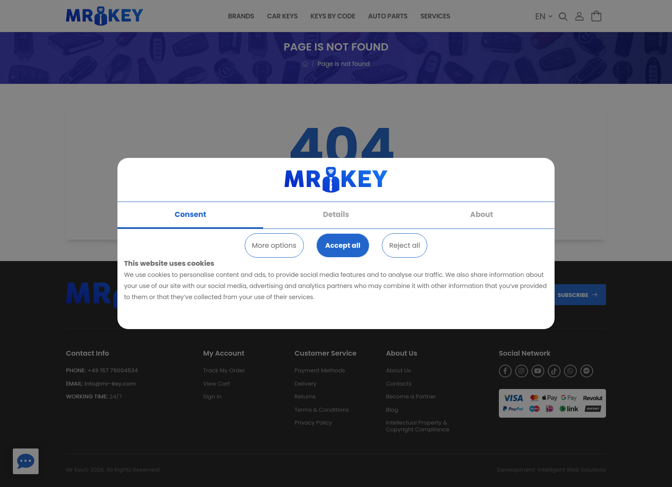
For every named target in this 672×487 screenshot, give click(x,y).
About (481, 214)
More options (274, 245)
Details (336, 214)
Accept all (342, 245)
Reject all (404, 245)
